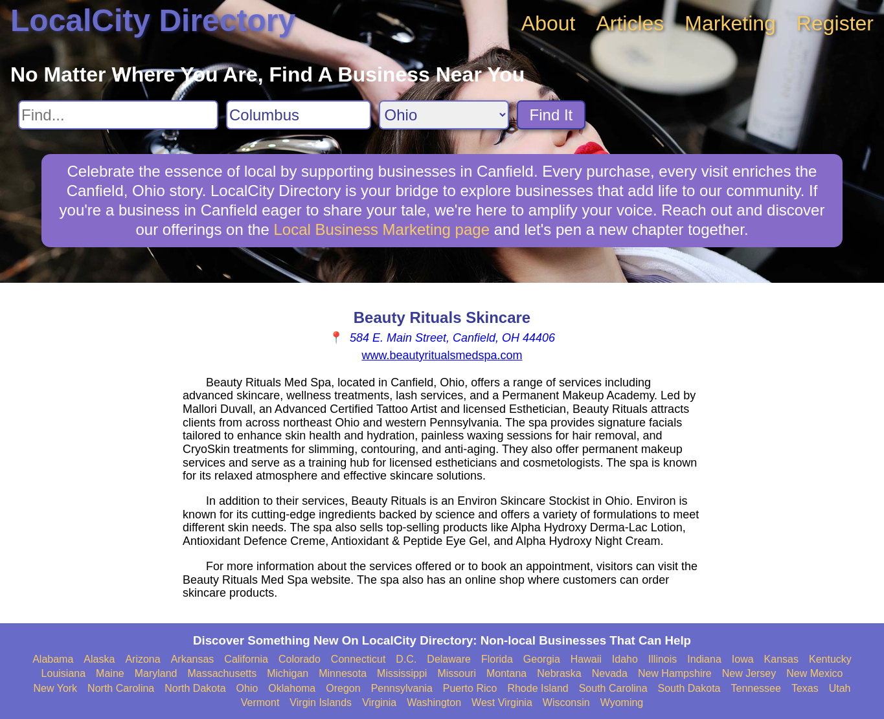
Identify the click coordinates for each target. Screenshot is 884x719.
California (246, 659)
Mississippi (402, 673)
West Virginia (501, 702)
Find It (551, 115)
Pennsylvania (402, 688)
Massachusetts (221, 673)
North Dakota (194, 688)
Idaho (625, 659)
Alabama (52, 659)
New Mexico (814, 673)
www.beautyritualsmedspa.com (441, 355)
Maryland (156, 673)
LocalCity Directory (152, 20)
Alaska (99, 659)
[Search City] (298, 114)
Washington (434, 702)
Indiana (704, 659)
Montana (506, 673)
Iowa (743, 659)
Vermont (260, 702)
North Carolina (120, 688)
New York (56, 688)
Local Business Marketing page (381, 229)
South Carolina (613, 688)
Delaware (449, 659)
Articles (630, 23)
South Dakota (689, 688)
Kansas (781, 659)
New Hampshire (675, 673)
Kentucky (830, 659)
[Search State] (444, 114)
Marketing (730, 23)
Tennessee (755, 688)
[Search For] (118, 114)
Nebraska (559, 673)
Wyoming (622, 702)
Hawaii (586, 659)
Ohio (247, 688)
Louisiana (63, 673)
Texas (805, 688)
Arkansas (192, 659)
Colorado (299, 659)
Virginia (379, 702)
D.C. (406, 659)
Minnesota (343, 673)
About (548, 23)
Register (835, 23)
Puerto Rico (470, 688)
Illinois (662, 659)
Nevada (610, 673)
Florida (497, 659)
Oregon (343, 688)
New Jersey (749, 673)
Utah (840, 688)
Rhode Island (537, 688)
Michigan (287, 673)
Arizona (142, 659)
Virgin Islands (320, 702)
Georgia (541, 659)
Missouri (456, 673)
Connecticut (358, 659)
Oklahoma (291, 688)
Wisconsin (566, 702)
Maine (110, 673)
